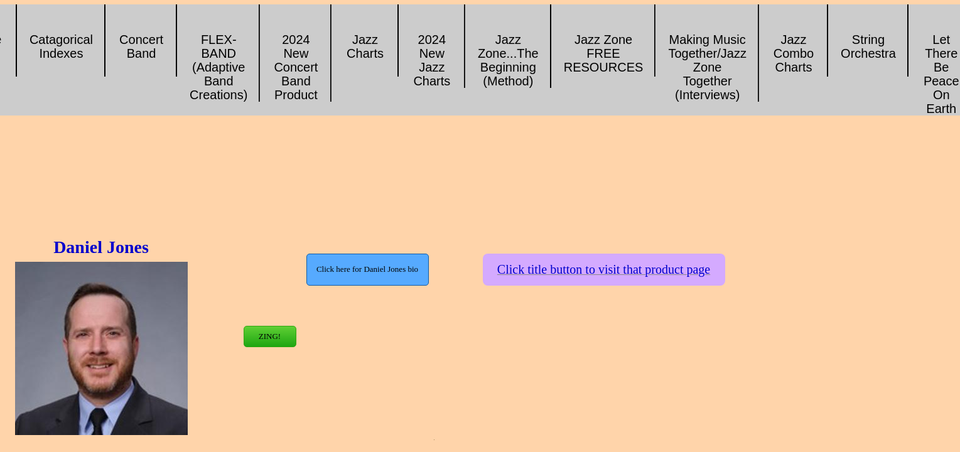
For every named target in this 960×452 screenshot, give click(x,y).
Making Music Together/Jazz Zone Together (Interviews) (707, 67)
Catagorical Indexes (61, 46)
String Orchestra (868, 46)
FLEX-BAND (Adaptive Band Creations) (218, 67)
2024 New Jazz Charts (431, 60)
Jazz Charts (365, 46)
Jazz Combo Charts (794, 53)
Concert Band (141, 46)
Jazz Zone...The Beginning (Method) (508, 60)
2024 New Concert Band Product (296, 67)
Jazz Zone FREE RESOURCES (604, 53)
